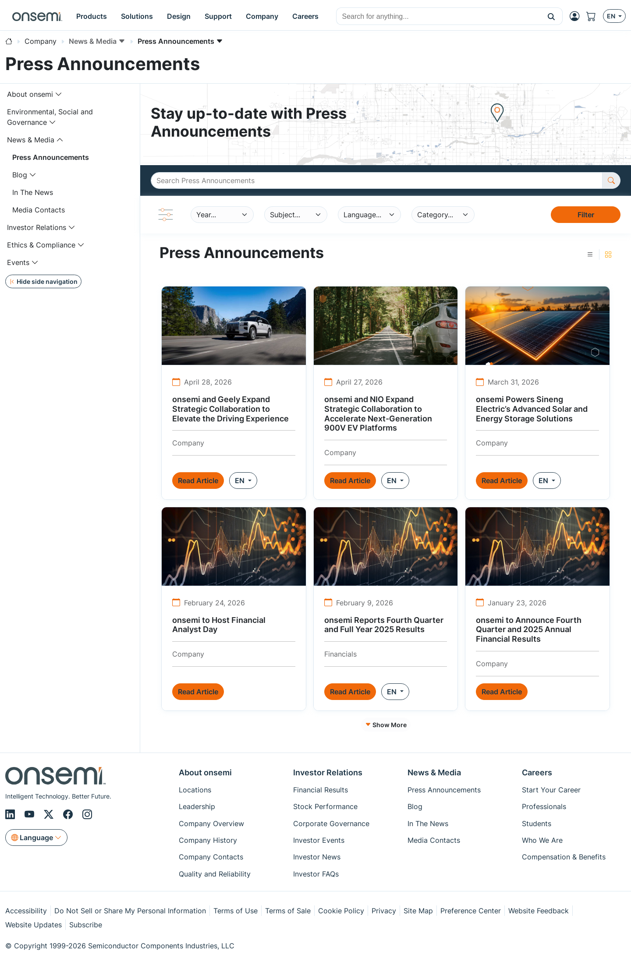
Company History (208, 840)
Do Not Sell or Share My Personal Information (130, 910)
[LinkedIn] (11, 814)
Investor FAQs (316, 874)
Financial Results (320, 789)
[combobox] (438, 16)
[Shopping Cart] (594, 16)
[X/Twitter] (50, 814)
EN (240, 480)
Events (18, 262)
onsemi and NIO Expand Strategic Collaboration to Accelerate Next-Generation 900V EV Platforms (378, 413)
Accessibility (26, 910)
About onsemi (30, 94)
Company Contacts (211, 856)
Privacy (384, 910)
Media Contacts (38, 209)
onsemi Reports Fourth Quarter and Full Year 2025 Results (383, 624)
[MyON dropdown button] (577, 16)
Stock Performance (325, 806)
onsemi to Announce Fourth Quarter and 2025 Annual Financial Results (528, 629)
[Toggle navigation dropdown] (58, 94)
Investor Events (318, 840)
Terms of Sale (288, 910)
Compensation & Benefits (564, 856)
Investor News (316, 856)
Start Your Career (551, 789)
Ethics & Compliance (41, 244)
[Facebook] (69, 814)
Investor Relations (36, 227)
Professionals (544, 806)
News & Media (30, 139)
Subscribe (85, 924)
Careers (537, 772)
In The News (32, 192)
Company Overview (211, 823)
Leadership (197, 806)
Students (536, 823)
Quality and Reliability (215, 874)
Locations (195, 789)
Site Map (418, 910)
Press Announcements (50, 157)
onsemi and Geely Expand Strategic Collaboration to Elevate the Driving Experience (230, 409)
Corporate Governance (331, 823)
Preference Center (470, 910)
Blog (19, 174)
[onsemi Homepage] (37, 16)
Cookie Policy (341, 910)
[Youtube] (31, 814)
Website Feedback (538, 910)
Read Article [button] (198, 480)
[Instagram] (87, 814)
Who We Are (542, 840)
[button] (551, 16)
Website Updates (33, 924)
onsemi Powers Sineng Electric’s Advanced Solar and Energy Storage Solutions (532, 409)
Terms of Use (235, 910)
